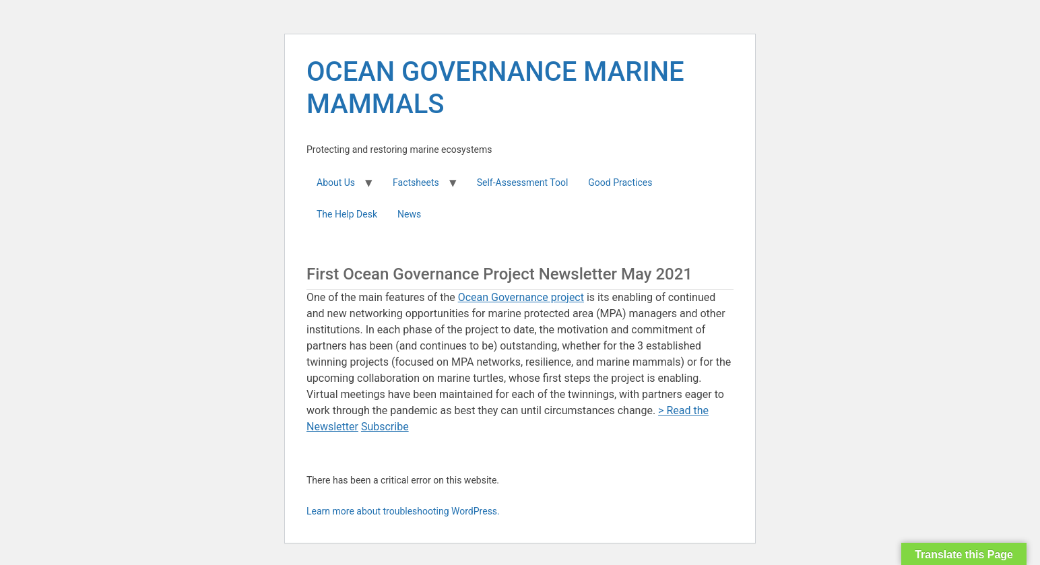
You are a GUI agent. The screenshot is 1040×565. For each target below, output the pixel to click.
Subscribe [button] (385, 426)
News (409, 214)
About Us (336, 182)
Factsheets (416, 182)
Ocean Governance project (521, 297)
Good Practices (620, 182)
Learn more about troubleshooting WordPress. (403, 511)
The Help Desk (347, 214)
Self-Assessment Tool (522, 182)
